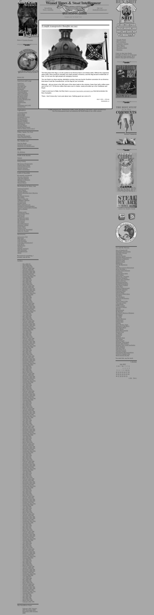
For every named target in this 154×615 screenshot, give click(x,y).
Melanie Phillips (23, 121)
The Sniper (119, 339)
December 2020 (27, 359)
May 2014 (25, 474)
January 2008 (27, 585)
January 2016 (27, 445)
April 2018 (26, 406)
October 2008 (27, 572)
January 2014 (27, 480)
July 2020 (26, 366)
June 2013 (26, 490)
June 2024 (26, 297)
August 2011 (26, 523)
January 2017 (27, 428)
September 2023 (28, 311)
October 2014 (27, 467)
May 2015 (25, 457)
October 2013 (27, 485)
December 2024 (27, 289)
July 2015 (26, 454)
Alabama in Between (122, 259)
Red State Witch (121, 327)
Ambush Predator (23, 188)
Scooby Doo (122, 48)
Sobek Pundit (120, 341)
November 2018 (27, 395)
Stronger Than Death (122, 342)
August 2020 (26, 365)
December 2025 (27, 271)
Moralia (118, 308)
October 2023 (27, 309)
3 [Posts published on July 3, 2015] (127, 368)
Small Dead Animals (24, 127)
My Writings (21, 152)
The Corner (21, 85)
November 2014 (27, 466)
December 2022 (27, 324)
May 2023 (25, 316)
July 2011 (26, 524)
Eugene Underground (122, 288)
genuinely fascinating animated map (81, 91)
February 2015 (27, 461)
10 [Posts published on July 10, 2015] (126, 370)
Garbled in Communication (26, 206)
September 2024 (28, 293)
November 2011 (27, 518)
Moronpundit (120, 310)
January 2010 (27, 550)
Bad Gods (21, 238)
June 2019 (26, 385)
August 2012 (26, 505)
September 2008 (28, 574)
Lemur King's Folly (122, 301)
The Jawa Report (23, 90)
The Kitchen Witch (23, 213)
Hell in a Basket (22, 209)
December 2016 (27, 429)
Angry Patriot (22, 190)
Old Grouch (21, 221)
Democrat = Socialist (122, 276)
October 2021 (27, 344)
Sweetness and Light (24, 105)
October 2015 (27, 449)
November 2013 (27, 483)
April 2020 (26, 370)
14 (105, 101)
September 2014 (28, 468)
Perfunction (119, 320)
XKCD (19, 253)
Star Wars (121, 46)
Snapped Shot (120, 338)
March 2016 (26, 442)
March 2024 (26, 302)
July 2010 (26, 542)
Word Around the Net (122, 355)
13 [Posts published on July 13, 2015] (118, 372)
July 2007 (26, 594)
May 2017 (25, 422)
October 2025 (27, 274)
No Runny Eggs (22, 96)
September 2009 (28, 556)
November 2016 (27, 430)
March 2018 (26, 407)
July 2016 (26, 436)
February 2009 (27, 566)
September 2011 (28, 521)
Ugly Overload (22, 250)
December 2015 (27, 447)
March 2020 (26, 372)
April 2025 (26, 283)
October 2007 (27, 590)
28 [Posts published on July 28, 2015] (120, 376)
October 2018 (27, 397)
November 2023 (27, 308)
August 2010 (26, 540)
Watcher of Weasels (24, 180)
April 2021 (26, 353)
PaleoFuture (21, 245)
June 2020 (26, 368)
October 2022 (27, 327)
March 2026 (26, 267)
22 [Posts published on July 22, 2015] (122, 374)
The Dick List (22, 202)
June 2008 (26, 578)
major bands (127, 56)
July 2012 (26, 506)
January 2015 (27, 463)
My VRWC (119, 316)
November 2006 (27, 611)
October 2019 (27, 379)
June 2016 (26, 438)
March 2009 (26, 565)
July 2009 (26, 559)
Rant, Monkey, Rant (122, 325)
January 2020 (27, 375)
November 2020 (27, 360)
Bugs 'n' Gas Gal (23, 199)
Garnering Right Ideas (123, 294)
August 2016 (26, 435)
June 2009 (26, 561)
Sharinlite (119, 335)
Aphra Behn (21, 114)
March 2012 (26, 512)
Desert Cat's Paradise (122, 279)
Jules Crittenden (23, 93)
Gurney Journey (23, 168)
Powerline (21, 101)
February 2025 (27, 286)
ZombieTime (21, 107)
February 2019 (27, 391)
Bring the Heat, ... (121, 269)
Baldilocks (119, 263)
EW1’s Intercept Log (24, 204)
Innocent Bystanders (122, 298)
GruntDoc (119, 295)
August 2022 (26, 330)
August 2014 (26, 470)
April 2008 (26, 581)
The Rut (20, 247)
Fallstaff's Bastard (121, 289)
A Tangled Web (22, 112)
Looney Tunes (122, 44)
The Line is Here (23, 95)
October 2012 (27, 502)
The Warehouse (22, 251)
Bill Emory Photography (25, 164)
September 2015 (28, 451)
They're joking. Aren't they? (26, 128)
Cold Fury (21, 83)
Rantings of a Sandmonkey (26, 146)
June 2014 (26, 473)
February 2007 (27, 602)
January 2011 (27, 533)
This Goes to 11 (121, 349)
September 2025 (28, 275)
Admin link (20, 77)
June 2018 (26, 403)
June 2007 (26, 596)
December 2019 (27, 376)
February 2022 (27, 338)
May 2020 (25, 369)
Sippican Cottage (23, 225)
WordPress (82, 109)
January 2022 (27, 340)
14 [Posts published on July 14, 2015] (120, 372)
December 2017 (27, 411)
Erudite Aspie (22, 203)
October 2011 (27, 520)
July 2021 (26, 349)
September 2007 (28, 591)
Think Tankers (120, 346)
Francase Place (121, 291)
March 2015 (26, 460)
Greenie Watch (22, 126)
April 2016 (26, 441)
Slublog (118, 336)
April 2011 (26, 528)
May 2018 (25, 404)
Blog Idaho (21, 197)
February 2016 (27, 444)
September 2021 (28, 346)
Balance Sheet (120, 262)
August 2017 (26, 417)
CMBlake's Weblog (23, 200)
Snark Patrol (21, 226)
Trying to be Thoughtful (25, 229)
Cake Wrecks (22, 240)
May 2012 (25, 509)
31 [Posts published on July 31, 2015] (126, 376)
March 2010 (26, 547)
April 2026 (26, 265)
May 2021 (25, 351)
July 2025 (26, 278)
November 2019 (27, 378)
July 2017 (26, 419)
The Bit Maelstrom (121, 265)
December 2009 (27, 552)
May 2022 (25, 334)
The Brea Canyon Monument (125, 267)
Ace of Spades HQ (121, 250)
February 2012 (27, 514)
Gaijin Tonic (21, 134)
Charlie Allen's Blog (24, 165)
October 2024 (27, 292)
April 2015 (26, 458)
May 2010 (25, 544)
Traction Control (121, 351)
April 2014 (26, 476)
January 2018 (27, 410)
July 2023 (26, 313)
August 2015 (26, 452)
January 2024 (27, 305)
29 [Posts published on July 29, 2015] (122, 376)
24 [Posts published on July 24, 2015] (126, 374)
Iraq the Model (22, 143)
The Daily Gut (22, 86)
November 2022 (27, 325)
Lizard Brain (120, 304)
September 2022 (28, 328)
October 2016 (27, 432)
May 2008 (25, 580)
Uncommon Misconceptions (125, 352)
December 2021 (27, 341)
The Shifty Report (23, 223)
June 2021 (26, 350)
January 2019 (27, 392)
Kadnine (118, 300)
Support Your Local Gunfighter (125, 345)
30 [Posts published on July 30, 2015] (124, 376)
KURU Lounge (120, 306)
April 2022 (26, 335)
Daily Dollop (120, 275)
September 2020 (28, 363)
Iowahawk (21, 89)
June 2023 (26, 315)
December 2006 (31, 610)
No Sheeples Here (23, 219)
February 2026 (27, 268)
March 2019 (26, 390)
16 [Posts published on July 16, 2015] (124, 372)
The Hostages (120, 297)
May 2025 (25, 281)
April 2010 (26, 546)
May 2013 (25, 492)
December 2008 (27, 569)
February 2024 (27, 303)
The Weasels (22, 181)
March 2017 (26, 425)
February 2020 (27, 373)
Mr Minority (119, 311)
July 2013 (26, 489)
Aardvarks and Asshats (123, 251)
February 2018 (27, 409)
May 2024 (25, 299)
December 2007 (27, 587)
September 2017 (28, 416)
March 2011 (26, 530)
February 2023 (27, 321)
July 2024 (26, 296)
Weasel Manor (22, 183)
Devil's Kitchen (22, 118)
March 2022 (26, 337)
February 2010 (27, 549)
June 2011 (26, 525)
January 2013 (27, 498)
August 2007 (26, 593)
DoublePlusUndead (122, 284)
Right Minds (119, 329)
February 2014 (27, 479)
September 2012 (28, 504)
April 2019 (26, 388)
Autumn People (121, 256)
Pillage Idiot (119, 322)
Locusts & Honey (121, 307)
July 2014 (26, 471)
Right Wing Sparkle (122, 330)
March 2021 (26, 354)
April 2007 (26, 599)
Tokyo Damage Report (24, 137)
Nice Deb (119, 317)
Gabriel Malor (120, 292)
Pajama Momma (121, 319)
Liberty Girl (21, 215)
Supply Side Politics (122, 344)
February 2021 (27, 356)
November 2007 (27, 588)
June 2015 (26, 455)
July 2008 (26, 577)
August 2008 (26, 575)
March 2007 (26, 600)
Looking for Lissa (23, 218)
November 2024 (27, 290)
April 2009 (26, 563)
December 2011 (27, 517)
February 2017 (27, 426)
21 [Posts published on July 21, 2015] (120, 374)
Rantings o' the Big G (122, 326)
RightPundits (22, 102)
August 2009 (26, 558)
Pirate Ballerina (22, 98)
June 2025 (26, 280)
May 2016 (25, 439)
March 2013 (26, 495)
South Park (121, 40)
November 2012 (27, 501)
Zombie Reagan (28, 40)
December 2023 (27, 306)
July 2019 (26, 384)
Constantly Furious (24, 117)
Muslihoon (119, 314)
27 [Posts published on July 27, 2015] (118, 376)
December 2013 (27, 482)
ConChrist (119, 272)
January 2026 (27, 270)
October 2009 (27, 555)
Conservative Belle (122, 273)
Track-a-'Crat (22, 228)
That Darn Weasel (23, 178)
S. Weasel (119, 333)
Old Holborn (21, 124)
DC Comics (121, 42)
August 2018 (26, 400)
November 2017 (27, 413)
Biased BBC (21, 115)
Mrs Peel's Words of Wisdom (125, 313)
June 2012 (26, 508)
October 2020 (27, 362)
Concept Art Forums (24, 166)
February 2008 (27, 584)
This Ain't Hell (120, 348)
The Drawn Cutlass (122, 285)
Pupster (118, 323)
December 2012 (27, 499)
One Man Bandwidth (24, 136)
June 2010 (26, 543)
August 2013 (26, 487)
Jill (18, 210)
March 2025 (26, 284)
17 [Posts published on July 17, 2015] (126, 372)
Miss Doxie (21, 216)
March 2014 (26, 477)
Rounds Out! (120, 332)
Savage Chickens (23, 248)
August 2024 (26, 294)
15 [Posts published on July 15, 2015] (122, 372)
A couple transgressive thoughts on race (59, 26)
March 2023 (26, 319)
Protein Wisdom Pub (24, 99)
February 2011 (27, 531)
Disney (119, 50)
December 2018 (27, 394)
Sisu (19, 104)
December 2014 (27, 464)
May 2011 (25, 527)
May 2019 (25, 387)
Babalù (20, 158)
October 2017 (27, 414)
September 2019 (28, 381)
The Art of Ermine (23, 177)
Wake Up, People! (23, 231)
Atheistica (119, 254)
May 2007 (25, 597)
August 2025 (26, 277)
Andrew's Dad (120, 260)
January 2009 (27, 568)
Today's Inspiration (24, 169)
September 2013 (28, 486)
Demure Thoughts (121, 278)
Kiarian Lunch (22, 212)
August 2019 (26, 382)
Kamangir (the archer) (24, 145)
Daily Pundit (21, 88)
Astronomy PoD (23, 237)
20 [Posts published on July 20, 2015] (118, 374)
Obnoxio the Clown (24, 123)
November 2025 (27, 273)
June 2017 (26, 420)
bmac (117, 266)
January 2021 (27, 357)
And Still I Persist (121, 253)
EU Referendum (23, 120)
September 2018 (28, 398)
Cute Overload (22, 241)
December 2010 (27, 534)
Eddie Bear (119, 286)
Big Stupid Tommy (23, 196)
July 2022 (26, 331)
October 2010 (27, 537)
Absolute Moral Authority (124, 257)
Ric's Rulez (21, 222)
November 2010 (27, 536)
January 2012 (27, 515)
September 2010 (28, 539)
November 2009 (27, 553)
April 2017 (26, 423)
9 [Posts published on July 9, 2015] (125, 370)
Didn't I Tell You (121, 281)
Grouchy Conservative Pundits (27, 207)
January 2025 (27, 287)
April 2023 (26, 318)
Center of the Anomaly (123, 270)
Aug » (135, 378)
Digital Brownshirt (121, 282)
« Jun (130, 378)
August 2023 (26, 312)
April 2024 (26, 300)
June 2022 (26, 332)
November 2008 (27, 571)
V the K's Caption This (123, 354)
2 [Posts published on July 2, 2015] (125, 368)
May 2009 (25, 562)
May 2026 (25, 264)
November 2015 (27, 448)
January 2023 (27, 322)
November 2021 (27, 343)
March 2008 (26, 582)
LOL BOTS (21, 244)
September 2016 (28, 433)
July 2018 (26, 401)
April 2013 (26, 493)
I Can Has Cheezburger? (25, 243)
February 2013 (27, 496)
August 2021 (26, 347)
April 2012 (26, 511)
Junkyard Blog (22, 92)
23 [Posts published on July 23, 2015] (124, 374)
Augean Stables (23, 191)
